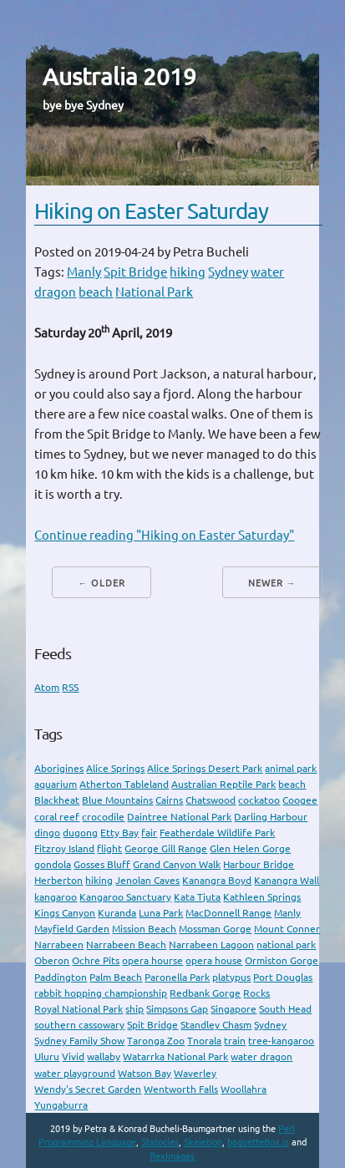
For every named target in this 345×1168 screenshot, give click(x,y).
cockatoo (259, 800)
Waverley (195, 1073)
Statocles (160, 1142)
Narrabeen (59, 944)
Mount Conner (287, 928)
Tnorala (204, 1040)
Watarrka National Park (175, 1056)
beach (96, 292)
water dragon (261, 1056)
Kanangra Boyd (216, 880)
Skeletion (203, 1142)
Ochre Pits (95, 960)
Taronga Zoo (156, 1040)
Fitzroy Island (64, 848)
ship (134, 1008)
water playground (74, 1073)
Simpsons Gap (177, 1008)
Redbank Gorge (205, 993)
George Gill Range (165, 848)
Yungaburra (61, 1104)
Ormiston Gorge (281, 960)
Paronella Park (177, 977)
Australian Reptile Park (223, 784)
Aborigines (59, 768)
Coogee (299, 800)
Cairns (169, 800)
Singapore (233, 1008)
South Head (285, 1008)
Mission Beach (144, 928)
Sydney (228, 272)
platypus (231, 977)
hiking (187, 272)
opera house (213, 960)
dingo (47, 832)
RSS (70, 687)
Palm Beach (115, 977)
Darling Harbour (270, 816)
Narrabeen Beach (126, 944)
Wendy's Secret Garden (87, 1089)
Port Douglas (282, 977)
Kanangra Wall (286, 880)
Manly (84, 272)
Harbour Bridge (258, 864)
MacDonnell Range (228, 912)
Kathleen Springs (262, 896)
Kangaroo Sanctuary (125, 896)
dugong (80, 832)
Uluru (46, 1056)
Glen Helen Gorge (250, 848)
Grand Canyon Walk (177, 864)
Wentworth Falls (181, 1089)
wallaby (103, 1056)
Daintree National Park (179, 816)
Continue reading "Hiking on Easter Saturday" (164, 535)
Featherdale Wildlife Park (217, 832)
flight (109, 848)
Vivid (73, 1056)
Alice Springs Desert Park (204, 768)
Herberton (58, 880)
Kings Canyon (64, 912)
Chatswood (210, 800)
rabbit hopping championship (100, 993)
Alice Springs (115, 768)
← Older (101, 583)
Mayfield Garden (71, 928)
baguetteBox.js (258, 1142)
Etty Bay (119, 832)
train (235, 1040)
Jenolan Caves (147, 880)
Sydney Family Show (79, 1040)
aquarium (55, 784)
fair (149, 832)
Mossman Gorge (215, 928)
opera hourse (152, 960)
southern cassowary (79, 1024)
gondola (52, 864)
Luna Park (161, 912)
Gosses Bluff (102, 864)
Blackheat (56, 800)
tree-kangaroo (281, 1040)
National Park (154, 292)
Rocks (256, 993)
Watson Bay (144, 1073)
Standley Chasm (215, 1024)
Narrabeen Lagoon (211, 944)
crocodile (103, 816)
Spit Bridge (135, 272)
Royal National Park (78, 1008)
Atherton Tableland (124, 784)
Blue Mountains (117, 800)
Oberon (51, 960)
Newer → (272, 583)
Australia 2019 (119, 76)
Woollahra (243, 1089)
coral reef (56, 816)
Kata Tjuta (197, 896)
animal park (291, 768)
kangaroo (55, 896)
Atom (46, 687)
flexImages (172, 1156)
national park (286, 944)
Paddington (60, 977)
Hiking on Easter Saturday (151, 211)
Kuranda (117, 912)
